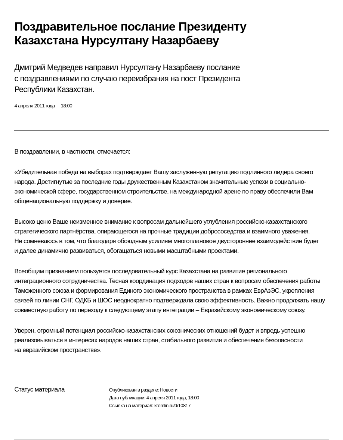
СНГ (66, 300)
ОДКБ (83, 300)
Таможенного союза (41, 290)
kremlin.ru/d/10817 (172, 405)
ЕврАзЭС (266, 290)
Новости (168, 390)
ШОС (105, 300)
